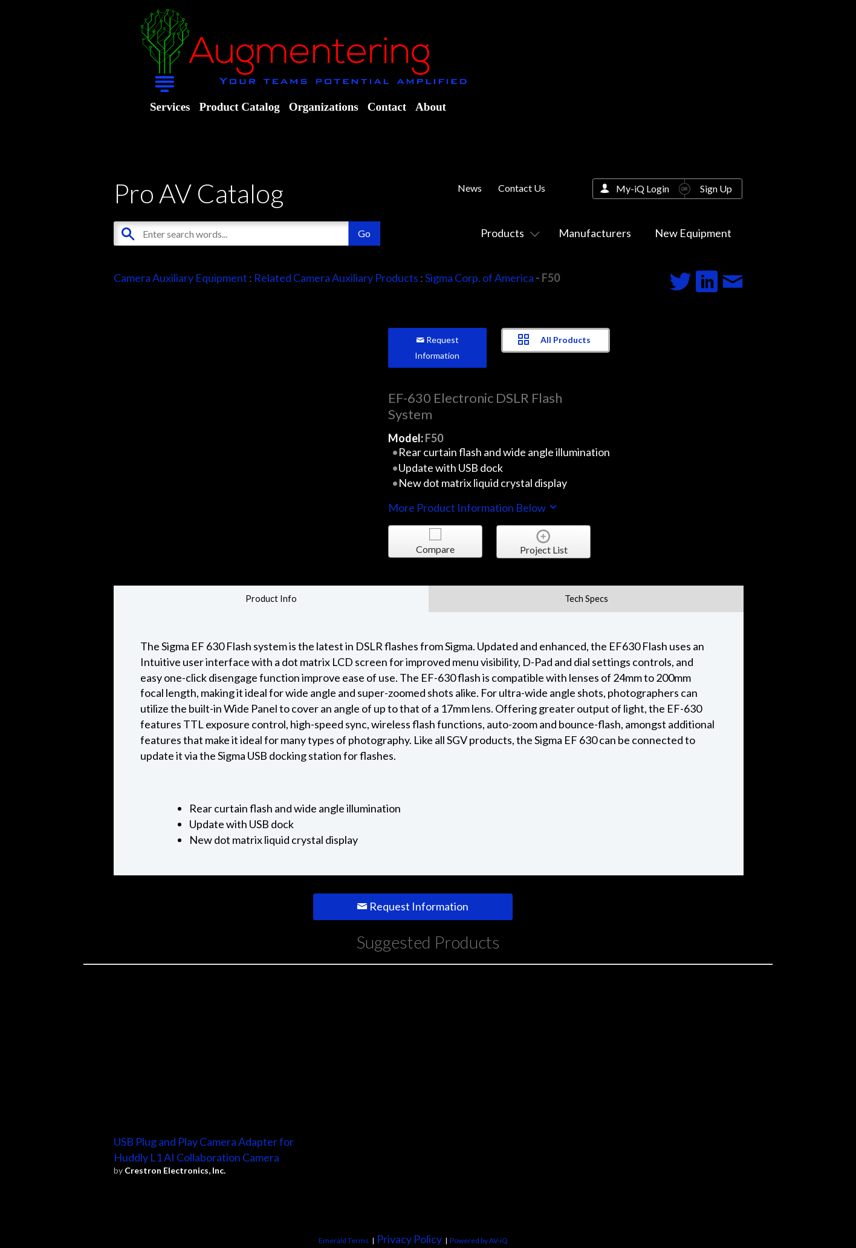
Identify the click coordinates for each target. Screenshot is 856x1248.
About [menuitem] (430, 106)
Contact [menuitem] (387, 106)
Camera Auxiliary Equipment (180, 277)
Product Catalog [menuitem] (239, 106)
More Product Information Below (473, 507)
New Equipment (693, 233)
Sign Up (716, 188)
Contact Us (521, 188)
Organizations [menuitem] (323, 106)
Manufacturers (595, 233)
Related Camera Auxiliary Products (336, 277)
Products (508, 233)
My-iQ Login (642, 188)
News (470, 188)
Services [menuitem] (170, 106)
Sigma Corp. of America (479, 277)
